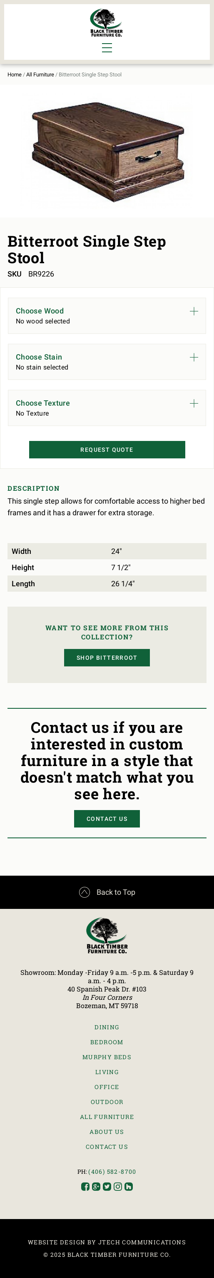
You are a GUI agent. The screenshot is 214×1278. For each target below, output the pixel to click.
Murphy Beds (107, 1057)
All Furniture (40, 74)
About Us (107, 1132)
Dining (107, 1027)
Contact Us (107, 818)
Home (14, 74)
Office (107, 1087)
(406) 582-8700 (112, 1171)
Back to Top (107, 892)
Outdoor (107, 1102)
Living (107, 1072)
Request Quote (106, 449)
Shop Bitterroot (107, 657)
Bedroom (107, 1042)
